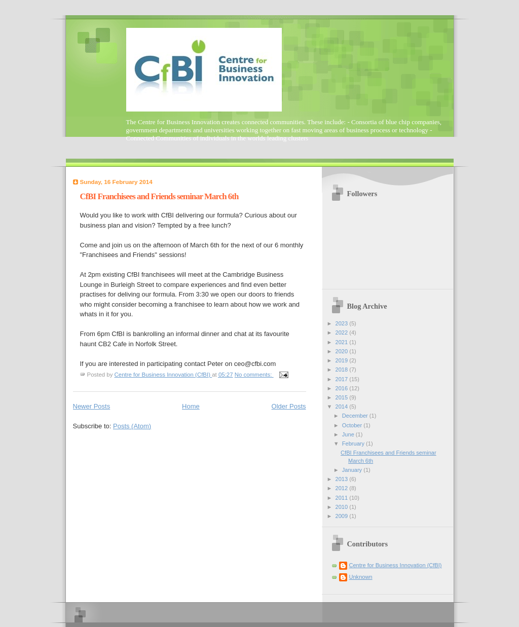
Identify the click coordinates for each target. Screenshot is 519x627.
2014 (343, 406)
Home (191, 406)
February (354, 443)
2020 (343, 351)
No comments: (254, 375)
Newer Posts (91, 406)
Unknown (361, 577)
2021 (343, 342)
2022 (343, 332)
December (355, 416)
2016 (343, 388)
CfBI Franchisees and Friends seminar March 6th (159, 196)
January (352, 470)
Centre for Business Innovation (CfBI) (395, 565)
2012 (343, 488)
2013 (343, 479)
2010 (343, 507)
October (352, 425)
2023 (343, 323)
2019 (343, 360)
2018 (343, 369)
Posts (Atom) (132, 426)
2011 (343, 498)
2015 (343, 397)
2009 (343, 516)
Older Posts (289, 406)
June (349, 434)
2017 (343, 379)
